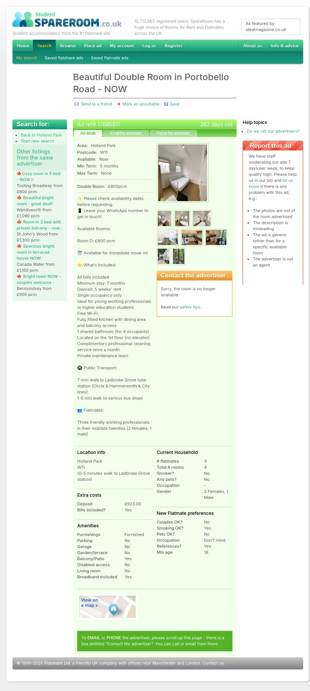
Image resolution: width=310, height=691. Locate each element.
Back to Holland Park (41, 135)
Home (22, 46)
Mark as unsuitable (140, 104)
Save (174, 104)
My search (26, 57)
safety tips (190, 307)
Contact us (213, 663)
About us (252, 46)
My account (122, 46)
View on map (107, 607)
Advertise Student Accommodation (93, 46)
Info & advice (284, 46)
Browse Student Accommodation (68, 46)
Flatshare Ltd (57, 663)
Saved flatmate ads (109, 57)
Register (173, 46)
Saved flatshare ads (64, 57)
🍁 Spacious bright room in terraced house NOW (36, 252)
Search (44, 46)
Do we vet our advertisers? (273, 131)
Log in (149, 46)
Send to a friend (96, 104)
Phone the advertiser (173, 133)
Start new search (37, 141)
